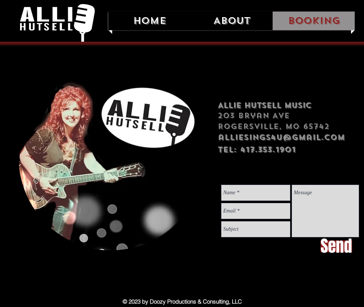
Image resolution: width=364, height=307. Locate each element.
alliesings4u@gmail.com (281, 137)
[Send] (336, 246)
